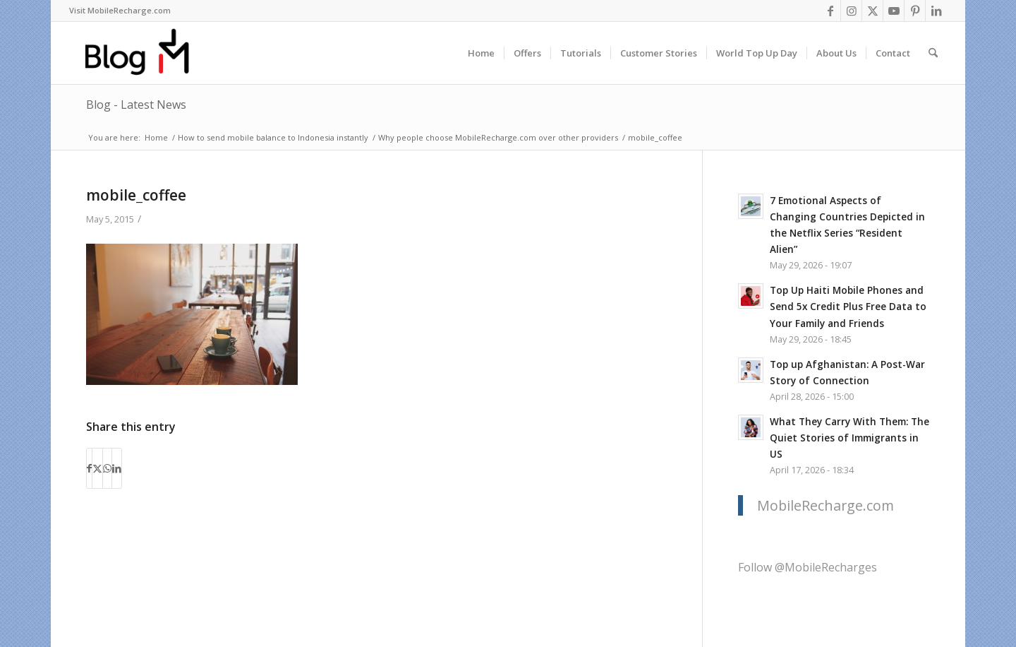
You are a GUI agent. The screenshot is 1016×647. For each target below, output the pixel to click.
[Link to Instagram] (851, 10)
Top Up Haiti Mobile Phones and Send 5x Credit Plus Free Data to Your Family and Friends (848, 306)
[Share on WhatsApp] (107, 468)
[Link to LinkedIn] (936, 10)
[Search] (933, 53)
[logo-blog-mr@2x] (145, 53)
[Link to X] (872, 10)
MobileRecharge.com (825, 505)
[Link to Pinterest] (915, 10)
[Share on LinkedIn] (116, 468)
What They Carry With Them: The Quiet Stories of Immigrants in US (849, 438)
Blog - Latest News (136, 104)
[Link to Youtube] (893, 10)
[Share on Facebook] (89, 468)
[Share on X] (97, 468)
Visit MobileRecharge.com (120, 10)
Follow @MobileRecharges (807, 567)
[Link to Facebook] (830, 10)
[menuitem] (120, 10)
